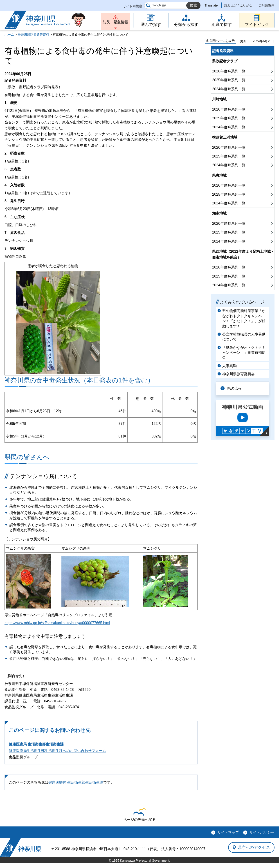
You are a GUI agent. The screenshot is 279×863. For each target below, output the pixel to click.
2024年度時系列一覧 (228, 89)
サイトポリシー (261, 832)
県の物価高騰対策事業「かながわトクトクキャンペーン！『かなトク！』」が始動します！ (244, 318)
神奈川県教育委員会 (238, 374)
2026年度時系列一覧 (228, 71)
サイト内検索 (132, 6)
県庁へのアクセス (254, 847)
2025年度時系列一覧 (228, 80)
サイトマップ (228, 832)
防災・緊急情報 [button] (115, 22)
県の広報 (234, 388)
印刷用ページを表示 (220, 41)
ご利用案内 (266, 5)
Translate (211, 5)
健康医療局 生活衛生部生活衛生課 (36, 744)
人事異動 (229, 366)
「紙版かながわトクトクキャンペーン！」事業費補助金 (244, 353)
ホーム (9, 34)
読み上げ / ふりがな (238, 5)
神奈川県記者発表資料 (33, 34)
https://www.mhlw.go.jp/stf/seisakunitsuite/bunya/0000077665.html (57, 623)
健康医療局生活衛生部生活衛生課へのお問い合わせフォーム (57, 751)
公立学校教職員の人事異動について (244, 336)
